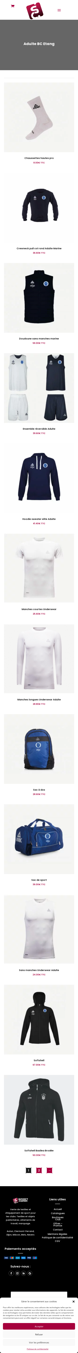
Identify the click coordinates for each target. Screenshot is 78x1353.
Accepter (39, 1326)
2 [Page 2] (39, 1170)
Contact (58, 1230)
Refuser (39, 1334)
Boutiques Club (58, 1218)
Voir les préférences (39, 1342)
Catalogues (58, 1213)
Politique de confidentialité (37, 1349)
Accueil (58, 1209)
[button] (73, 1301)
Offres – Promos (57, 1225)
